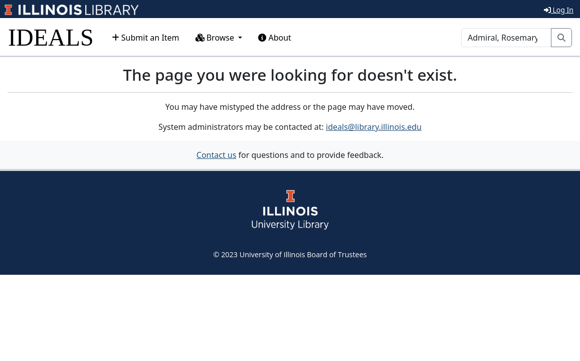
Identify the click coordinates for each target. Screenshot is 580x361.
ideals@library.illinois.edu (374, 126)
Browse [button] (216, 37)
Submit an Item (145, 37)
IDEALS (51, 37)
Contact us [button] (217, 154)
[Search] (506, 37)
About (274, 37)
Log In (558, 10)
